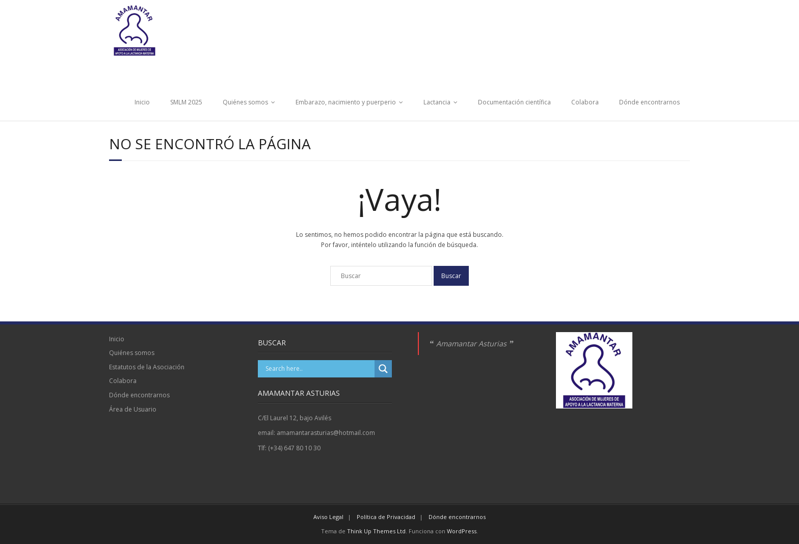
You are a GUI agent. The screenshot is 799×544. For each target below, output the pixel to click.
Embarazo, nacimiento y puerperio (346, 102)
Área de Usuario (132, 409)
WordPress (461, 531)
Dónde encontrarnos (649, 102)
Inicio (142, 102)
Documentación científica (514, 102)
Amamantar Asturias (471, 343)
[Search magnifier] (383, 368)
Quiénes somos (245, 102)
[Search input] (318, 368)
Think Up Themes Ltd (376, 531)
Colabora (585, 102)
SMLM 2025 (186, 102)
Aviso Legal (328, 517)
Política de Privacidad (386, 517)
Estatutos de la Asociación (146, 367)
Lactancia (436, 102)
